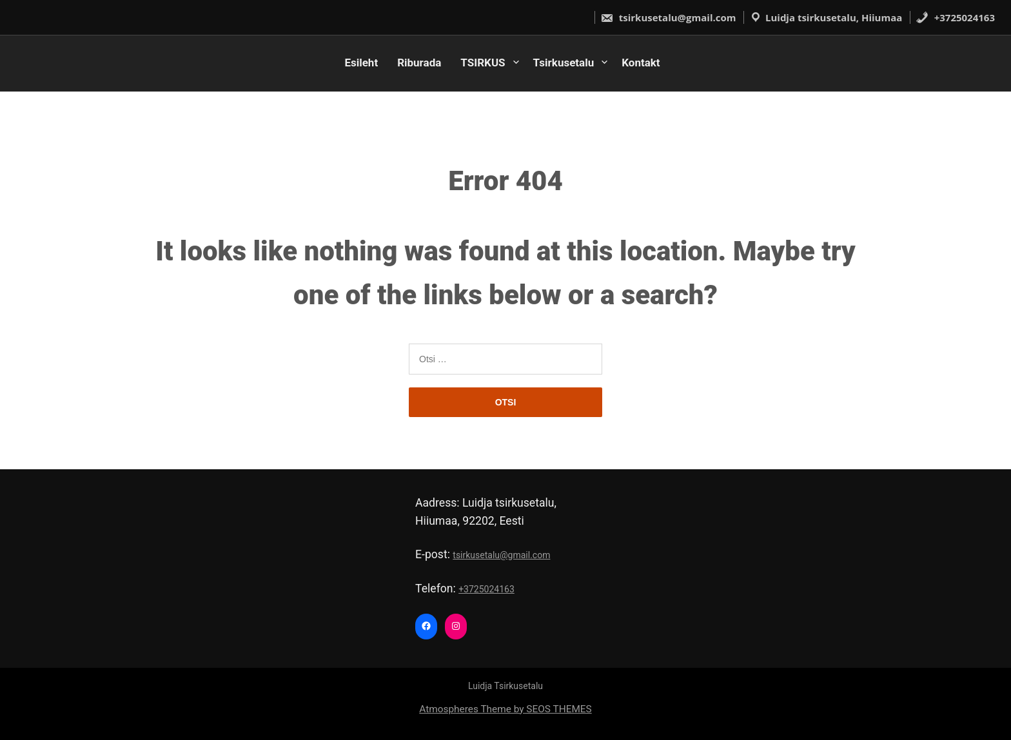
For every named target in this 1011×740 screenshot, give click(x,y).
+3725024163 (955, 17)
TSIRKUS (482, 62)
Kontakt (641, 62)
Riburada (419, 62)
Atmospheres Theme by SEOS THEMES (505, 709)
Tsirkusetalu (563, 62)
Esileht (361, 62)
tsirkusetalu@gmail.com (668, 17)
